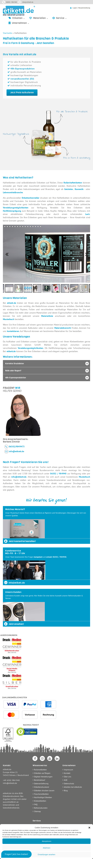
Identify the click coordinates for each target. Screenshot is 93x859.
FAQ (35, 804)
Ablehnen (46, 848)
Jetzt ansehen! (14, 624)
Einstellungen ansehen (46, 854)
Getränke (68, 189)
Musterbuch (84, 476)
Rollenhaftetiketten (73, 182)
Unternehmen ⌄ (20, 23)
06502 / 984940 (58, 473)
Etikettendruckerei (41, 787)
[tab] (46, 363)
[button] (89, 827)
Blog (66, 790)
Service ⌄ (61, 18)
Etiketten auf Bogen (42, 773)
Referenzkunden (40, 808)
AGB (65, 780)
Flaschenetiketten (41, 794)
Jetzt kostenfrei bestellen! (20, 541)
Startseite (7, 33)
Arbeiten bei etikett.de (73, 787)
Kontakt (67, 773)
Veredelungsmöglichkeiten (15, 207)
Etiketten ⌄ (18, 18)
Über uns (67, 776)
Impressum (68, 769)
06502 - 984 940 (11, 2)
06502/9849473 (16, 446)
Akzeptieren (46, 841)
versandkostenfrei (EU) (22, 78)
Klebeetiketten (40, 801)
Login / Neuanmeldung (81, 8)
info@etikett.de (27, 2)
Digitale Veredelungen (43, 776)
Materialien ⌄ (40, 18)
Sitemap (37, 811)
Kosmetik (79, 189)
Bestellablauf (39, 780)
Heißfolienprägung (12, 210)
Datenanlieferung (41, 783)
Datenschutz (69, 783)
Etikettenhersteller (30, 197)
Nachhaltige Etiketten (43, 797)
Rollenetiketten (40, 769)
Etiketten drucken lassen (44, 790)
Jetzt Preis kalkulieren (22, 92)
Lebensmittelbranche (13, 192)
